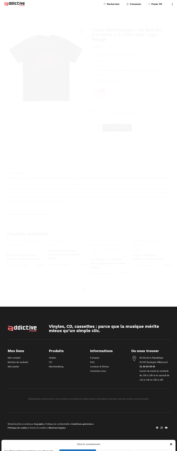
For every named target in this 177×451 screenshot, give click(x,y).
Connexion (135, 4)
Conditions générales (81, 424)
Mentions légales (57, 428)
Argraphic (39, 424)
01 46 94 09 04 (147, 366)
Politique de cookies (18, 428)
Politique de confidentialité (57, 424)
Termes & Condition (38, 428)
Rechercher (113, 4)
